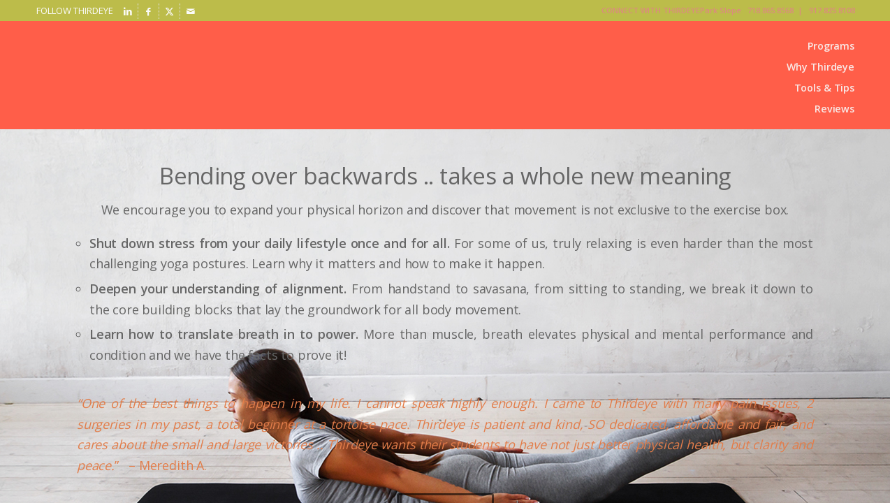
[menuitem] (820, 46)
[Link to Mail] (190, 11)
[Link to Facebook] (148, 11)
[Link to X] (169, 11)
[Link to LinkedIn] (127, 11)
